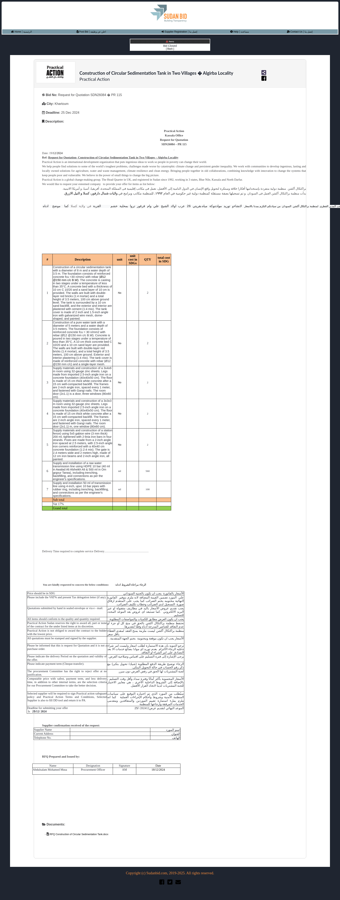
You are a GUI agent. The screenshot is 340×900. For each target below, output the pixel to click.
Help (234, 31)
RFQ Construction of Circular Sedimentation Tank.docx (78, 834)
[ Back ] (170, 48)
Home (16, 31)
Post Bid (82, 31)
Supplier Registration (174, 31)
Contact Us (294, 31)
